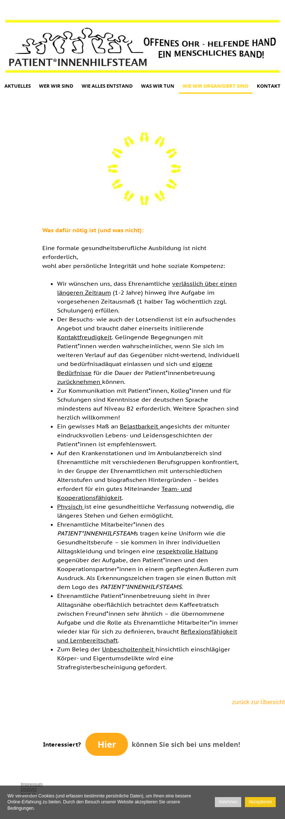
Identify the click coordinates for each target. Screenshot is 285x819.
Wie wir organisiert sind (216, 85)
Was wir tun (157, 85)
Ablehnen (228, 802)
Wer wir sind (56, 85)
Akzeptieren (260, 802)
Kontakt (269, 85)
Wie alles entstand (107, 85)
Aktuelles (17, 85)
